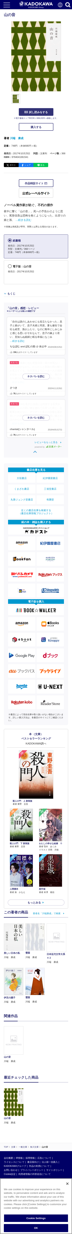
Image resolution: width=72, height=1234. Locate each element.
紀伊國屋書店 (50, 478)
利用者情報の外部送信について (34, 1174)
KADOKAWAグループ (15, 1166)
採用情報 (30, 1158)
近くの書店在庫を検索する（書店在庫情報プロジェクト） (36, 512)
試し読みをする (36, 112)
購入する (36, 127)
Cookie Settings (36, 1218)
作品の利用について (39, 1166)
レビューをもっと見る (46, 442)
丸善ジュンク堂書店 (22, 499)
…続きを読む (23, 219)
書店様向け (33, 1162)
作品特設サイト (36, 183)
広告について (44, 1158)
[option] (14, 1044)
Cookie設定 (10, 1174)
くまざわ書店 (21, 488)
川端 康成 (16, 138)
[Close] (67, 1183)
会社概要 (8, 1158)
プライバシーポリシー (31, 1170)
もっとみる (34, 902)
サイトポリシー (54, 1170)
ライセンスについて (14, 1162)
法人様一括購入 (50, 1162)
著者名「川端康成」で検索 (46, 913)
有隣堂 (50, 499)
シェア (27, 165)
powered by (48, 447)
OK (36, 1228)
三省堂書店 (50, 488)
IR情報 (19, 1158)
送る (42, 165)
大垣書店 (22, 478)
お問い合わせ (11, 1170)
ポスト (13, 165)
